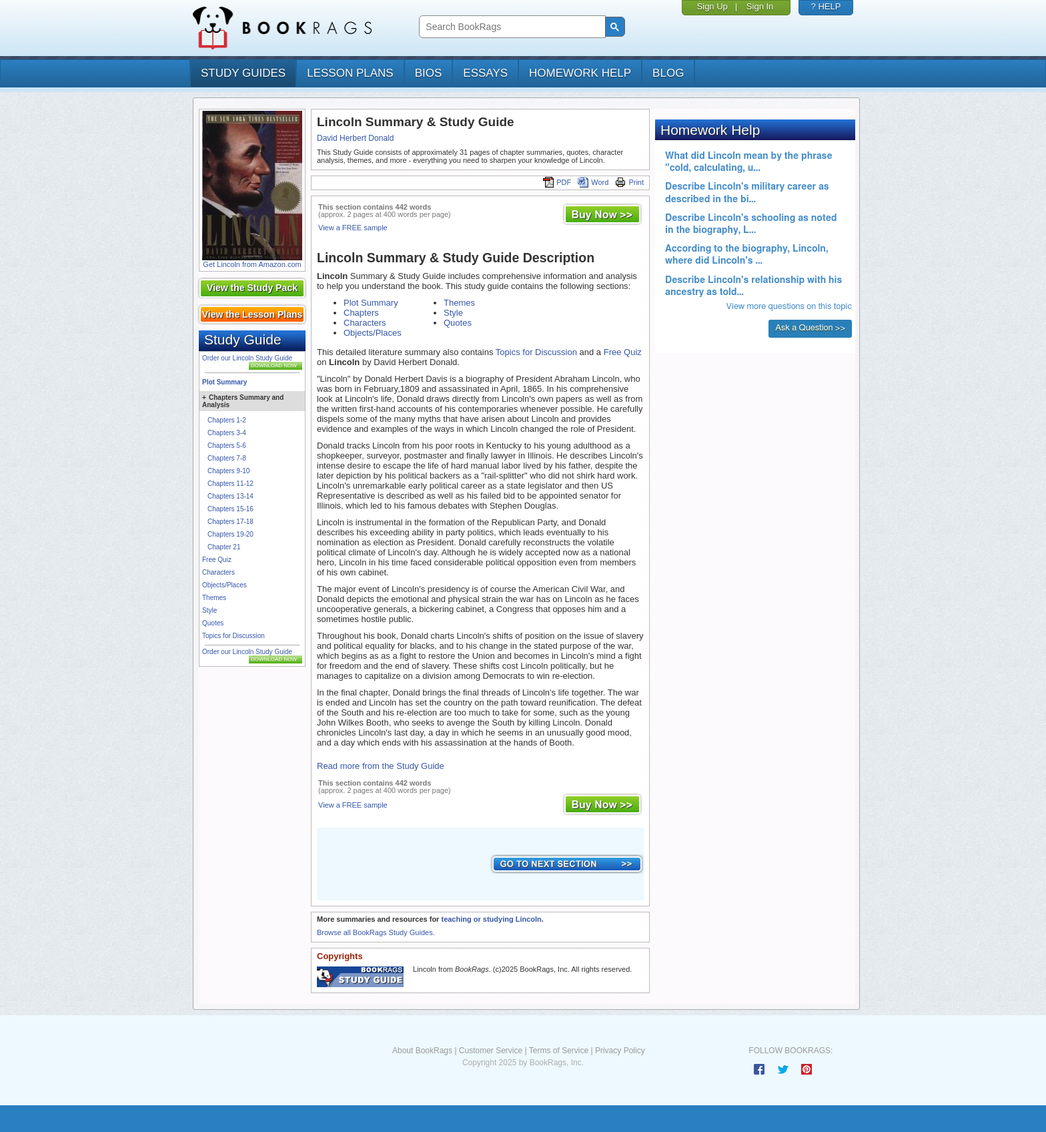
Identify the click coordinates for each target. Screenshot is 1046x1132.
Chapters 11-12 (230, 483)
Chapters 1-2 (226, 420)
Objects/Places (224, 585)
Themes (214, 597)
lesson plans (350, 73)
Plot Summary (224, 382)
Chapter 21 (223, 547)
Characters (218, 572)
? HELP (826, 6)
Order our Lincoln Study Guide (247, 358)
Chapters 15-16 (230, 509)
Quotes (212, 623)
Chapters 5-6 (226, 445)
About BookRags (422, 1050)
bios (428, 73)
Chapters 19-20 (230, 534)
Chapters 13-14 (230, 496)
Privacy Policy (620, 1050)
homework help (580, 73)
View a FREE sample (353, 228)
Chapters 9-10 (228, 471)
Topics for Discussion (233, 635)
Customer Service (490, 1050)
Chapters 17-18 (230, 521)
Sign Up (712, 6)
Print (629, 182)
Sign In (759, 6)
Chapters (361, 313)
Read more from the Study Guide (380, 766)
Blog (668, 73)
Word (593, 182)
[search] (511, 27)
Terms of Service (558, 1050)
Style (209, 610)
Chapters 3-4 (226, 433)
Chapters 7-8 (226, 458)
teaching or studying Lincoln (491, 919)
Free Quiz (216, 559)
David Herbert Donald (355, 138)
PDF (557, 182)
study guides (243, 73)
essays (485, 73)
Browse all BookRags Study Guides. (376, 932)
